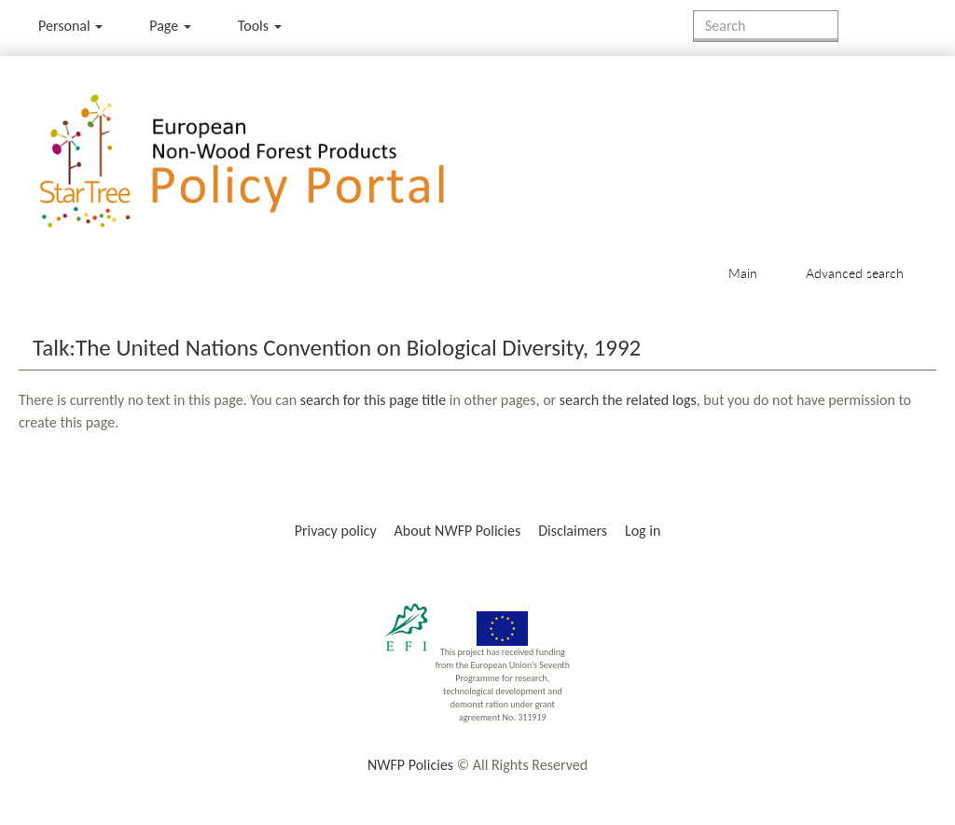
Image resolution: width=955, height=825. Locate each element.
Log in (642, 530)
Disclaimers (572, 530)
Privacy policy (336, 530)
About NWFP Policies (457, 530)
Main (742, 273)
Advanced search (855, 273)
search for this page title (373, 400)
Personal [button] (70, 26)
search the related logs (628, 400)
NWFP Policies (410, 765)
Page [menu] (170, 26)
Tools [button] (260, 26)
